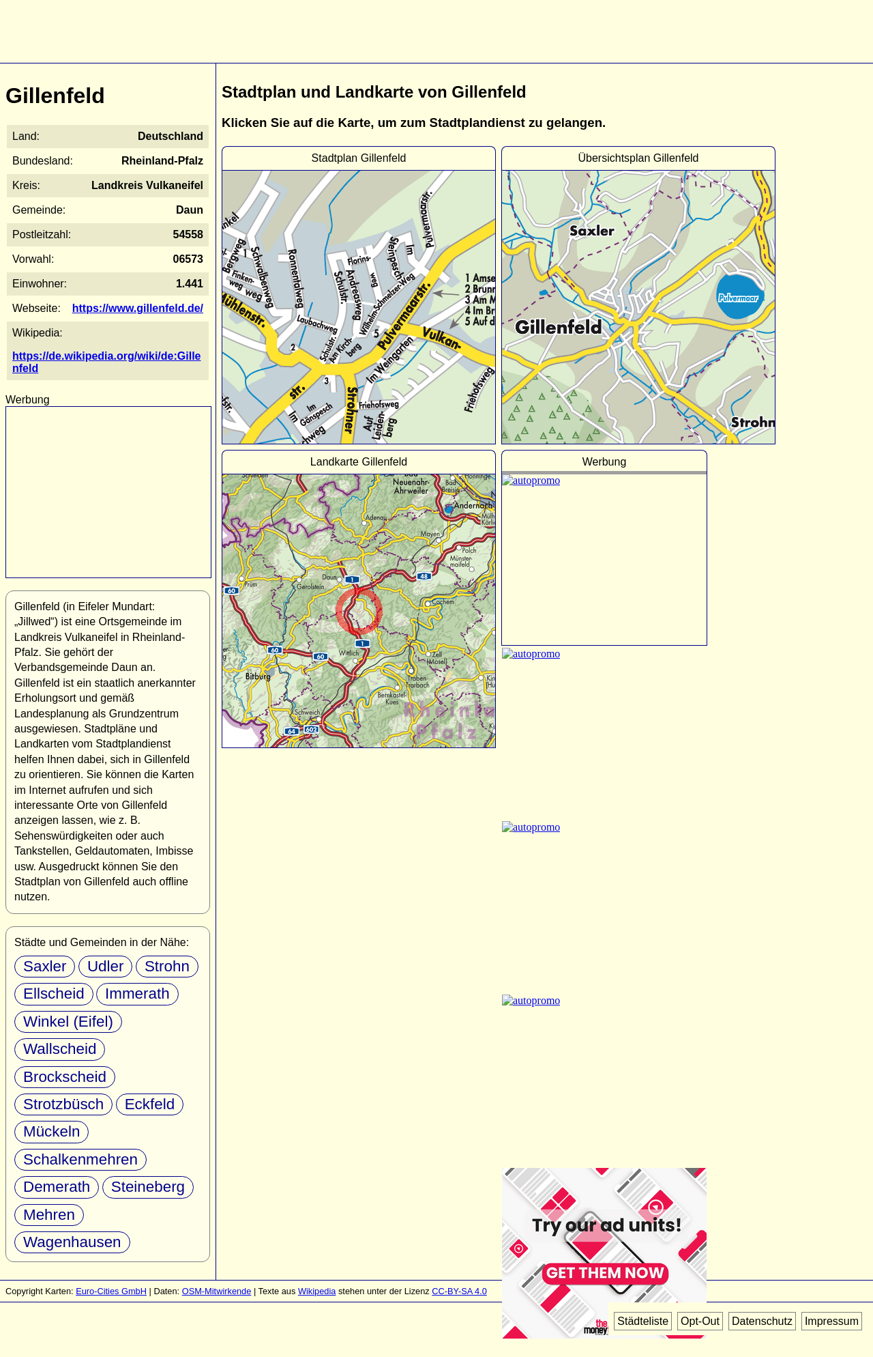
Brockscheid (64, 1076)
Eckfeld (150, 1104)
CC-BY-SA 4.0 (459, 1291)
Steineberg (148, 1186)
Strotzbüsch (63, 1104)
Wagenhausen (72, 1242)
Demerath (56, 1186)
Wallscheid (59, 1048)
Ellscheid (54, 993)
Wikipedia (317, 1291)
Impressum (832, 1321)
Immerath (137, 993)
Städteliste (642, 1321)
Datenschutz (762, 1321)
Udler (105, 966)
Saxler (44, 966)
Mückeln (51, 1131)
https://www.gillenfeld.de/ (137, 308)
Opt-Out (700, 1321)
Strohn (167, 966)
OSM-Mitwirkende (217, 1291)
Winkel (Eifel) (68, 1021)
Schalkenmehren (80, 1159)
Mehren (49, 1214)
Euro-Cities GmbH (111, 1291)
